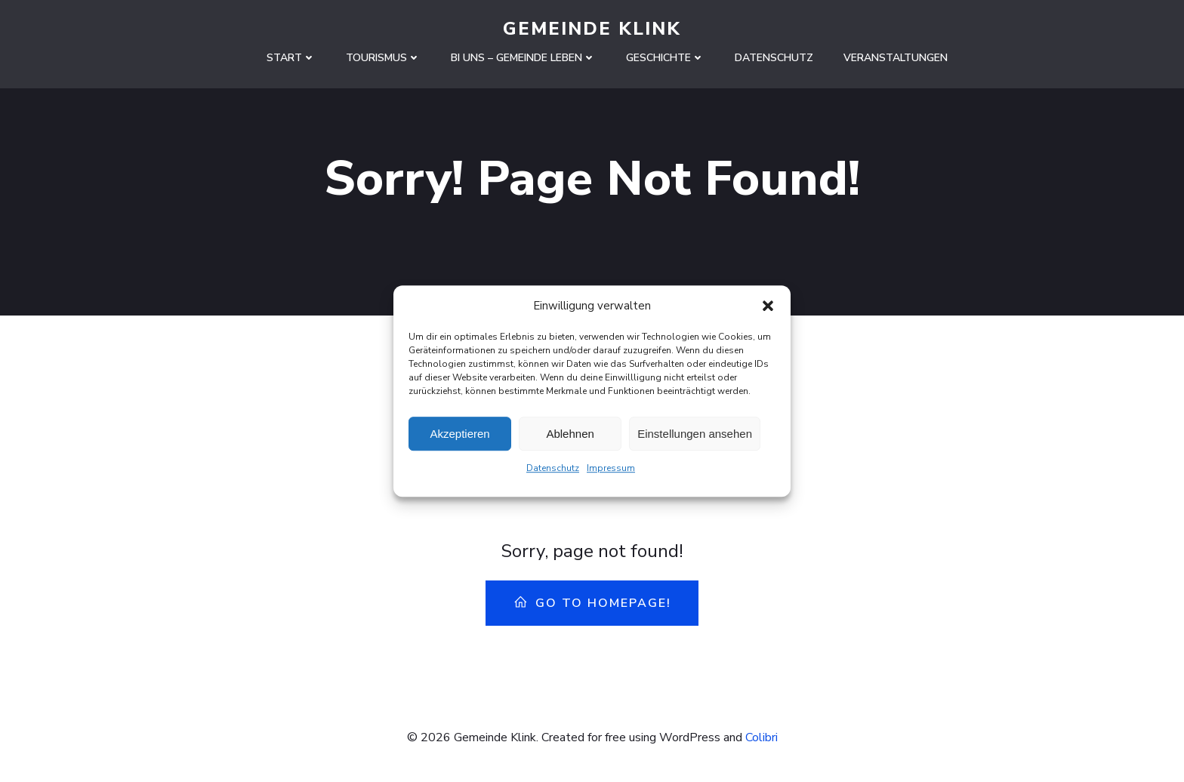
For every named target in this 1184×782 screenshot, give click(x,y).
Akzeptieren (459, 439)
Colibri (761, 737)
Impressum (611, 473)
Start (291, 58)
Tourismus (383, 58)
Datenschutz (552, 473)
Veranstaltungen (895, 58)
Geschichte (665, 58)
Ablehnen (570, 439)
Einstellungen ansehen (694, 439)
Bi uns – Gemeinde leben (523, 58)
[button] (767, 311)
